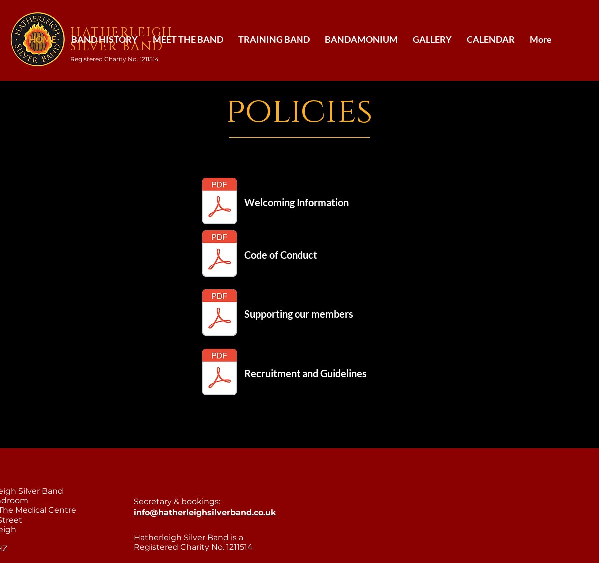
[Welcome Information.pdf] (219, 202)
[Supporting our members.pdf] (219, 313)
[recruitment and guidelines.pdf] (219, 373)
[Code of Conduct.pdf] (219, 254)
